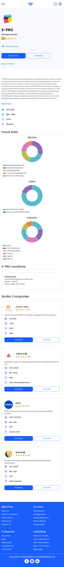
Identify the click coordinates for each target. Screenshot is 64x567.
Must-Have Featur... (41, 542)
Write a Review (39, 521)
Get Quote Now (13, 56)
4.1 (3, 38)
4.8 (28, 356)
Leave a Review (7, 64)
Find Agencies (39, 514)
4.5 (28, 455)
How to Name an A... (41, 539)
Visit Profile (46, 340)
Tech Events (6, 549)
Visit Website (38, 56)
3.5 (28, 309)
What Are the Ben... (41, 536)
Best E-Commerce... (41, 546)
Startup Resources (41, 517)
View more (37, 549)
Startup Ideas (39, 524)
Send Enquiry (19, 340)
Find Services (38, 511)
